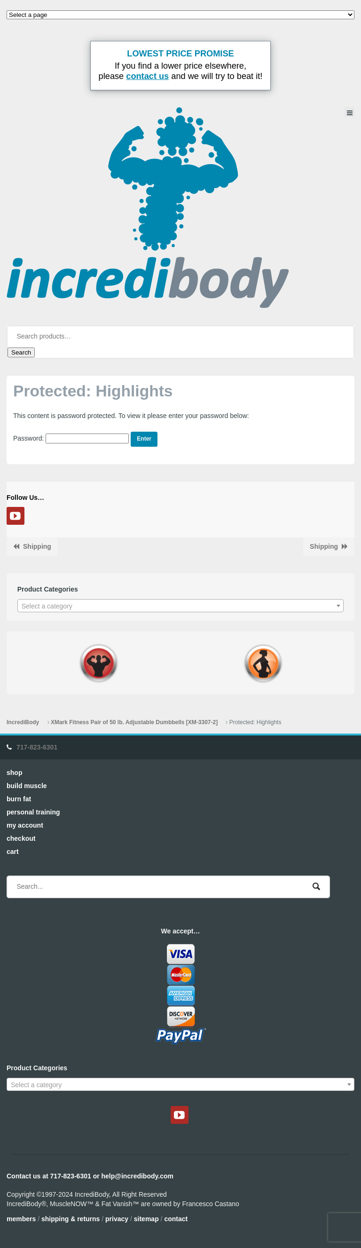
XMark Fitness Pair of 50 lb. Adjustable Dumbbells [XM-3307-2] (134, 722)
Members (21, 1219)
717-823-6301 (36, 747)
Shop (14, 772)
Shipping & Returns (70, 1219)
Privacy (116, 1219)
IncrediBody (23, 722)
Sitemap (146, 1219)
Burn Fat (19, 799)
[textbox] (181, 606)
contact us (147, 76)
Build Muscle (27, 786)
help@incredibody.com (137, 1176)
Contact (176, 1219)
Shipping (37, 546)
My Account (25, 825)
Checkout (21, 838)
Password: (71, 438)
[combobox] (180, 605)
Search (21, 352)
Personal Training (33, 812)
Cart (13, 851)
